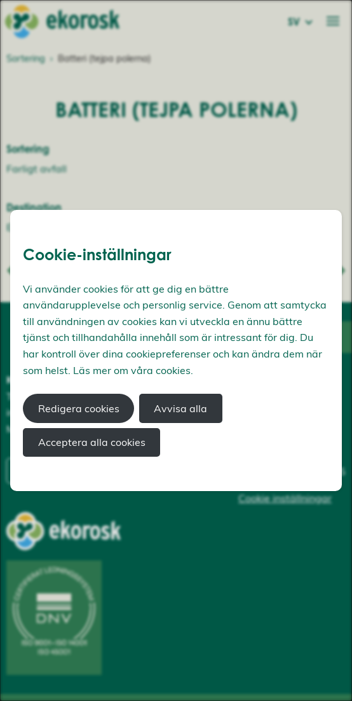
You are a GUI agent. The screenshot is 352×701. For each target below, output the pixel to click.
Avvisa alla (180, 408)
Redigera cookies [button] (78, 408)
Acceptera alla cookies (92, 442)
